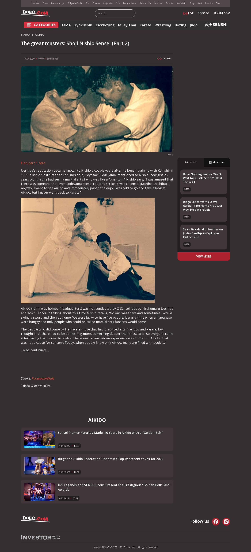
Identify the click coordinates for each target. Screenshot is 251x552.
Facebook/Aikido (43, 378)
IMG (25, 3)
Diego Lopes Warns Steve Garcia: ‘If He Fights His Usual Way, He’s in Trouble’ (202, 206)
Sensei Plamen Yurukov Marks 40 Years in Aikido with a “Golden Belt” (110, 432)
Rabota (169, 3)
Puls (118, 3)
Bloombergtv (57, 3)
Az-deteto (181, 3)
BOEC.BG (203, 13)
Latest (190, 162)
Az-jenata (107, 3)
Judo (193, 25)
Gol (87, 3)
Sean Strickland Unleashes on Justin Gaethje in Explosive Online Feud (203, 233)
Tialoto (96, 3)
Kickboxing (105, 25)
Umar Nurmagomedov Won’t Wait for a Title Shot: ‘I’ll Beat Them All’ (202, 178)
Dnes (45, 3)
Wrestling (163, 25)
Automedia (145, 3)
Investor (36, 3)
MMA (66, 25)
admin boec (52, 58)
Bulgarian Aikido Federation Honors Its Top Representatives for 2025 (110, 459)
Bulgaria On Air (75, 3)
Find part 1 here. (33, 163)
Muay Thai (127, 25)
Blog (192, 3)
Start (199, 3)
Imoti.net (158, 3)
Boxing (180, 25)
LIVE (188, 13)
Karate (145, 25)
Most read (217, 162)
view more (203, 256)
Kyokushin (83, 25)
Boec (218, 3)
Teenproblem (129, 3)
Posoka (209, 3)
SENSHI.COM (222, 13)
